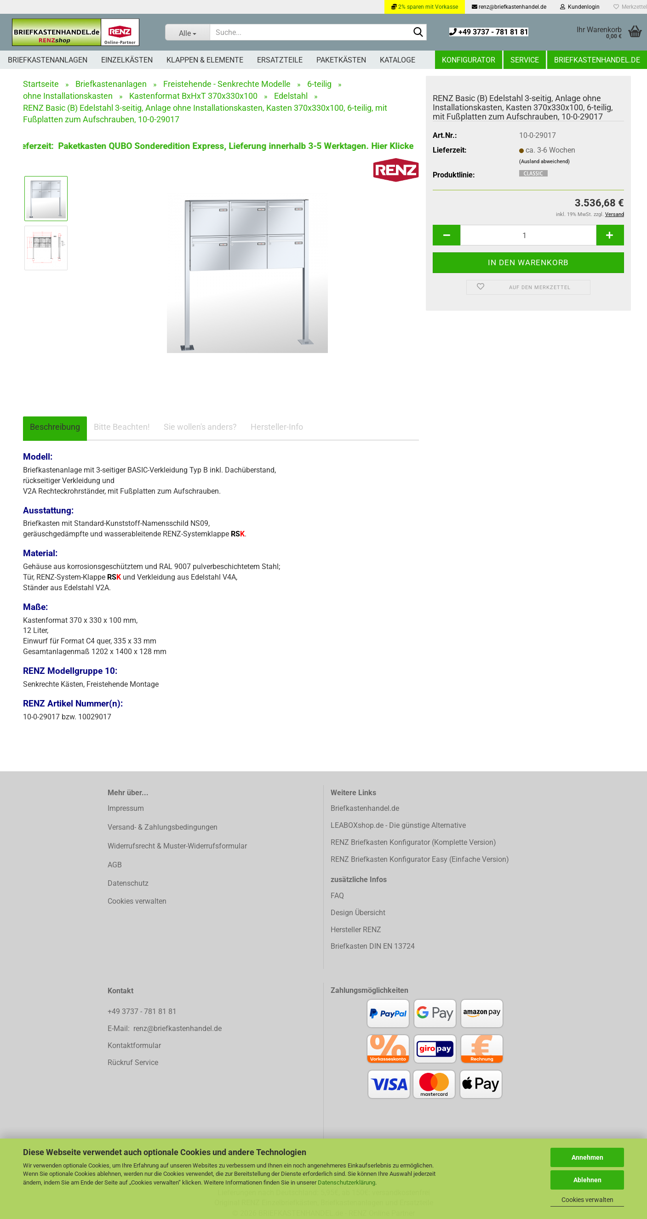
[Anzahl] (528, 235)
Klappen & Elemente (204, 60)
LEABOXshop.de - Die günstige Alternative (398, 825)
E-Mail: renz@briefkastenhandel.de (165, 1028)
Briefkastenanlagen (47, 60)
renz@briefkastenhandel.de (509, 7)
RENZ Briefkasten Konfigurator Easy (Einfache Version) (420, 859)
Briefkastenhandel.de (597, 60)
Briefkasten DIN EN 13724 (373, 946)
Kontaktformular (134, 1045)
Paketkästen (341, 60)
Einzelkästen (127, 60)
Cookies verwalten (587, 1199)
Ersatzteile (280, 60)
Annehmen (587, 1157)
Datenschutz (128, 883)
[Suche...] (187, 32)
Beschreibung (55, 427)
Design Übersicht (358, 912)
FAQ (337, 895)
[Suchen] (418, 32)
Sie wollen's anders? (200, 427)
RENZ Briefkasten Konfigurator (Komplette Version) (413, 842)
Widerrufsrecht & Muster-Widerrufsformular (177, 846)
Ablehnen (587, 1180)
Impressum (126, 808)
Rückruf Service (133, 1062)
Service (524, 60)
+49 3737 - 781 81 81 (488, 32)
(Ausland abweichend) (544, 162)
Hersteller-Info (277, 427)
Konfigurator (468, 60)
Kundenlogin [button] (580, 7)
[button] (446, 235)
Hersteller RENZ (356, 929)
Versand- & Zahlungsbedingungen (163, 827)
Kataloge (397, 60)
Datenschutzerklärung (346, 1182)
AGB (115, 864)
